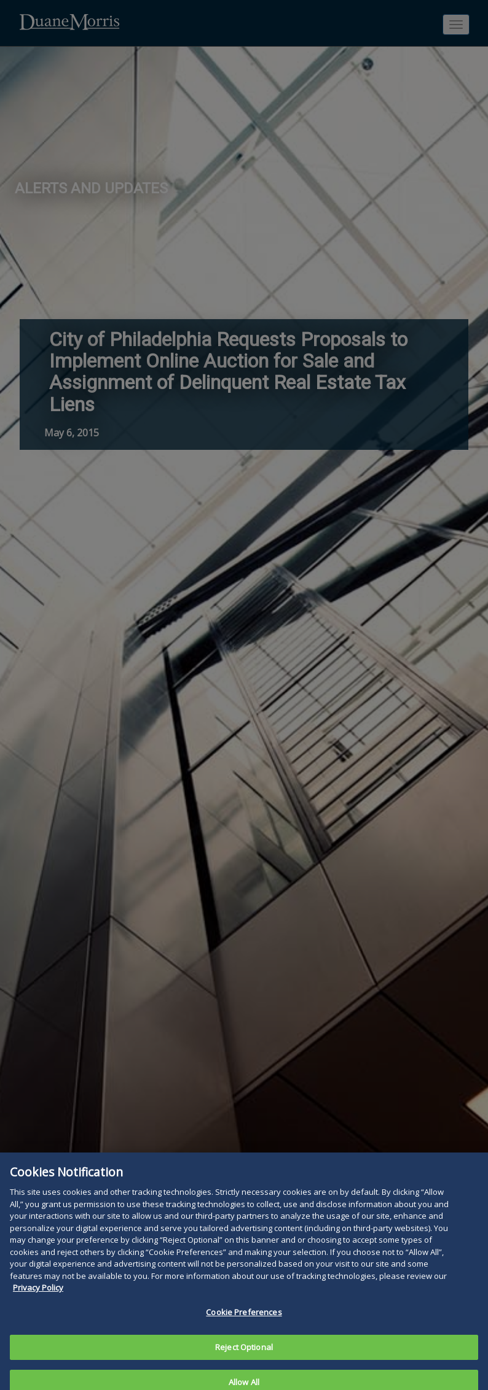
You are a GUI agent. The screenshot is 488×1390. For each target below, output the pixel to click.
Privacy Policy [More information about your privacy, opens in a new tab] (38, 1294)
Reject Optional (244, 1353)
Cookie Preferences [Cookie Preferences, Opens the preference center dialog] (243, 1319)
